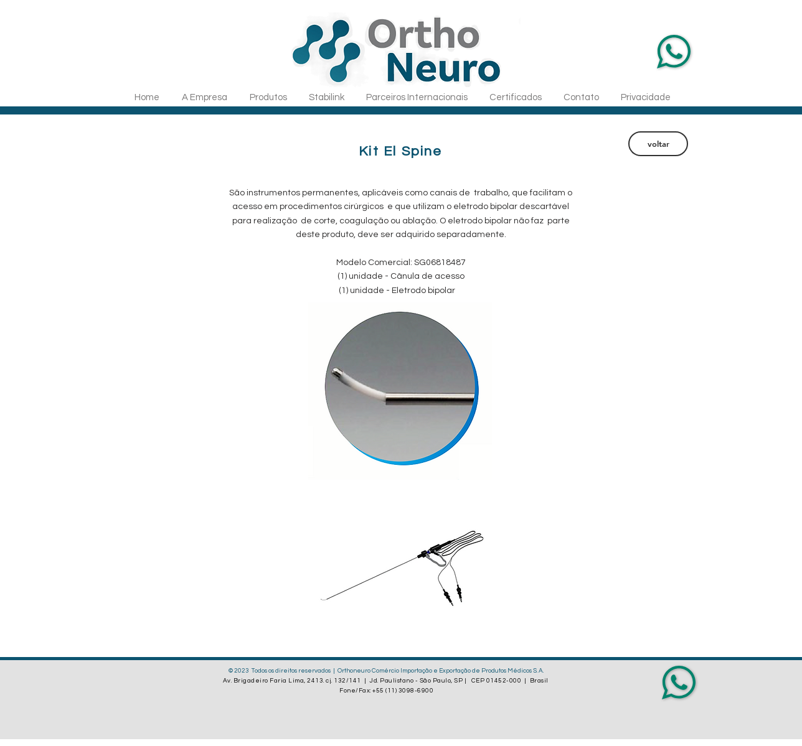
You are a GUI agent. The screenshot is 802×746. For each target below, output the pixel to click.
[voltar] (658, 143)
